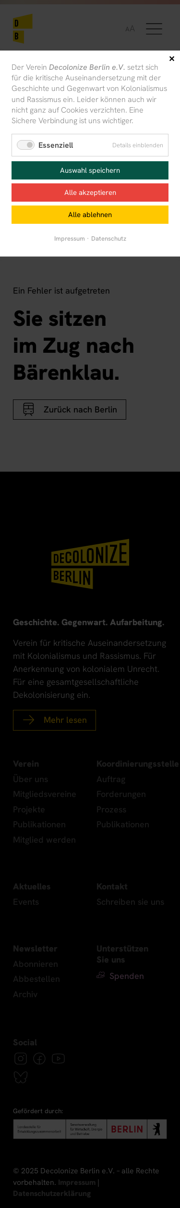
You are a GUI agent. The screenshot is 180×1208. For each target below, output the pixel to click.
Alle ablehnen (90, 214)
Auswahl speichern (90, 170)
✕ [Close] (171, 59)
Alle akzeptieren (90, 192)
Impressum (69, 238)
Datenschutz (108, 238)
